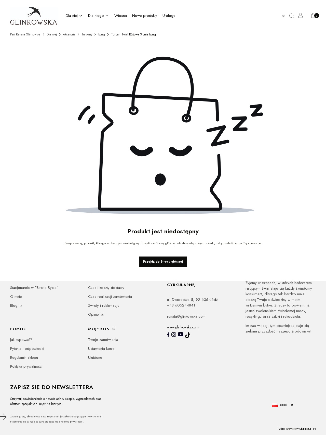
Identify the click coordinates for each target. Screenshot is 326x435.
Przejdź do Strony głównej (163, 261)
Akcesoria (69, 34)
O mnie (16, 296)
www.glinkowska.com (183, 327)
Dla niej (52, 34)
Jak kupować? (21, 339)
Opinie (94, 314)
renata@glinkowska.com (186, 316)
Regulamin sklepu (24, 357)
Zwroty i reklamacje (103, 305)
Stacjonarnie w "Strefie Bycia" (34, 287)
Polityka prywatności (26, 366)
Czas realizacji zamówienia (110, 296)
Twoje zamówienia (103, 339)
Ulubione (95, 357)
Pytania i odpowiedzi (27, 348)
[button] (293, 16)
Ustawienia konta (101, 348)
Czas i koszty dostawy (106, 287)
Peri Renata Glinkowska (25, 34)
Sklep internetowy (295, 429)
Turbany (87, 34)
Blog (14, 305)
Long (101, 34)
